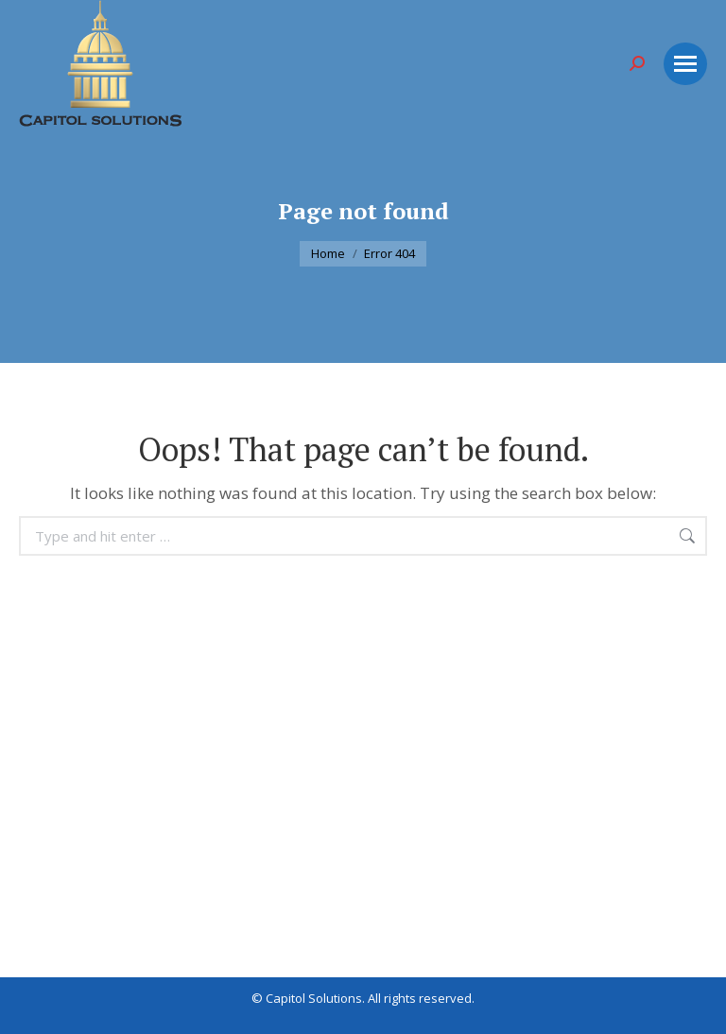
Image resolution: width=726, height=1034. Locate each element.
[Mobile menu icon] (685, 64)
